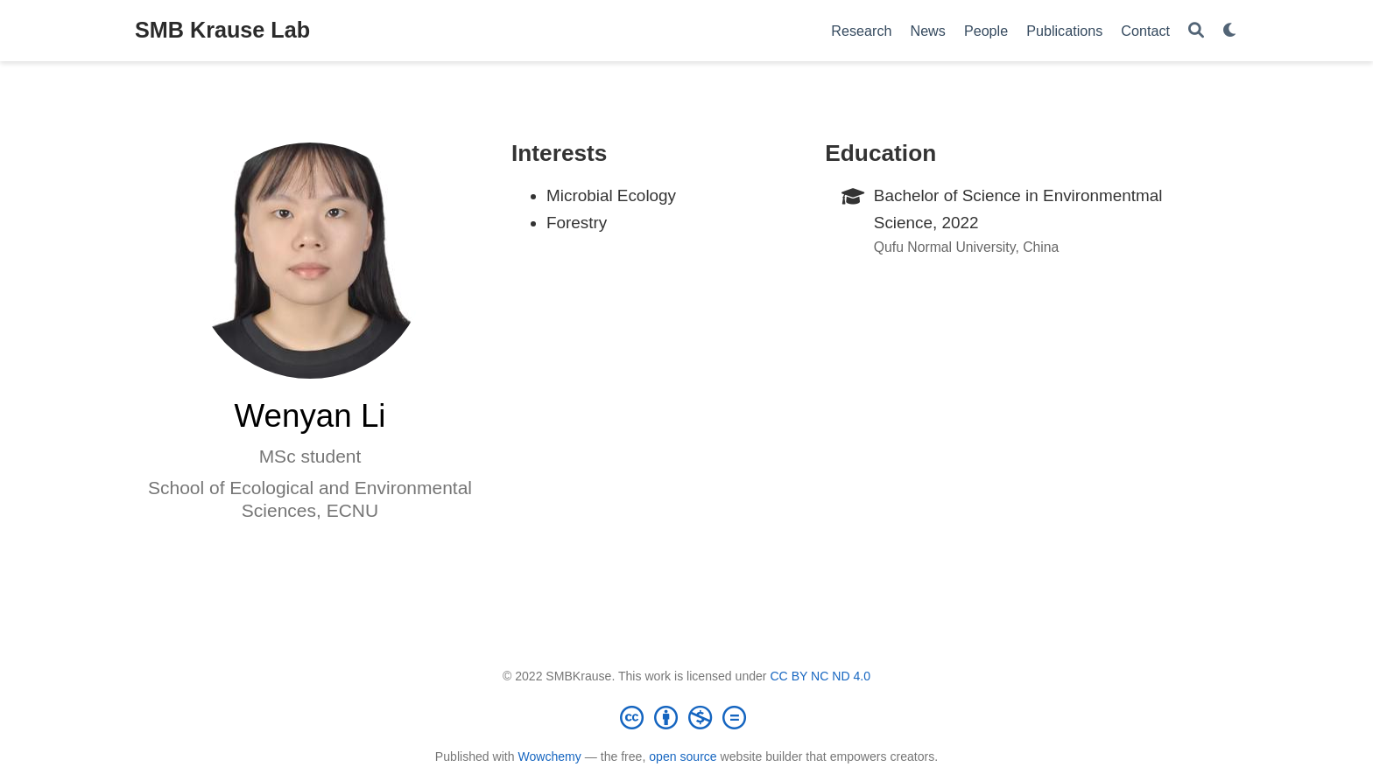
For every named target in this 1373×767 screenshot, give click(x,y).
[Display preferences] (1230, 31)
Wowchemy (549, 757)
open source (682, 757)
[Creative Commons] (686, 717)
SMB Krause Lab (222, 29)
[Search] (1196, 31)
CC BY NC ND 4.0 (820, 676)
